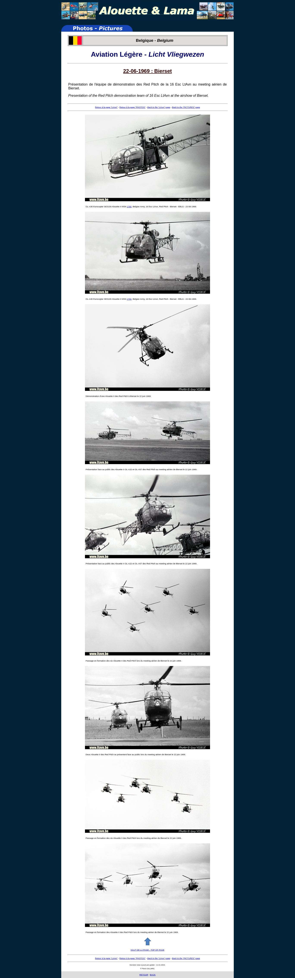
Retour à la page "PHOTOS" (132, 107)
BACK (152, 974)
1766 (129, 206)
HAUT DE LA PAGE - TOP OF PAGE (148, 950)
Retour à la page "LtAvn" (106, 107)
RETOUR (143, 974)
